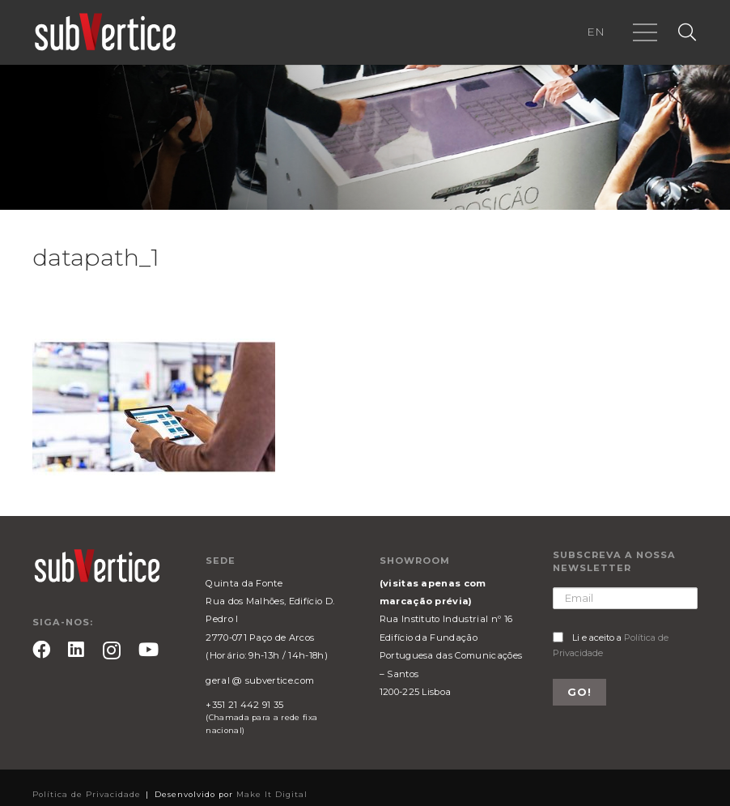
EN (596, 31)
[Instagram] (112, 651)
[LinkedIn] (76, 650)
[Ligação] (105, 32)
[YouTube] (148, 650)
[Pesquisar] (687, 33)
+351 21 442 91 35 (244, 704)
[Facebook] (41, 650)
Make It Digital (272, 794)
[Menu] (645, 32)
